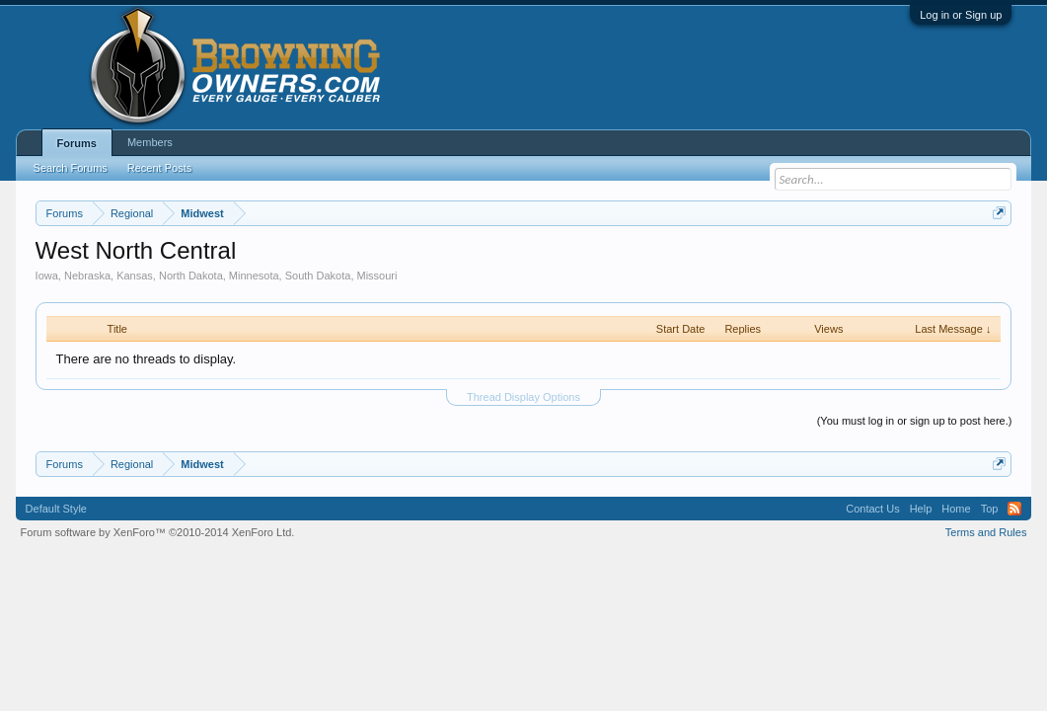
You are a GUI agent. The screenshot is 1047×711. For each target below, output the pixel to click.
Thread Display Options (523, 397)
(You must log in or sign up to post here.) (914, 421)
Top (990, 508)
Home (955, 508)
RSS (1014, 508)
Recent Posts (159, 168)
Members (150, 142)
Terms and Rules (986, 532)
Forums (77, 143)
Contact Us (872, 508)
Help (921, 508)
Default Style (56, 508)
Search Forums (71, 168)
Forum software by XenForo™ (158, 532)
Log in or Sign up (961, 15)
